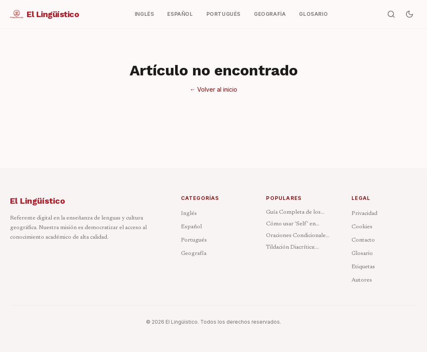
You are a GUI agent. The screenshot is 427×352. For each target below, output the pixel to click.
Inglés (189, 214)
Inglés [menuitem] (144, 14)
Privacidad (364, 214)
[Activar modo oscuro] (409, 14)
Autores (362, 280)
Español (191, 227)
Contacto (363, 240)
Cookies (362, 227)
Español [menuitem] (180, 14)
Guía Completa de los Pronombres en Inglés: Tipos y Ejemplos (295, 213)
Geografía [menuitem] (270, 14)
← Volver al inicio (213, 89)
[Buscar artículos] (391, 14)
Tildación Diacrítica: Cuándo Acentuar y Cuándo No (290, 248)
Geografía (193, 254)
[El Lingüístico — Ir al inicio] (44, 14)
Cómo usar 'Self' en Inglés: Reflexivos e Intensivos (291, 224)
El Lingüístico (37, 201)
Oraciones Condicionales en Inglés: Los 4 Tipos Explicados (297, 236)
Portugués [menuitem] (223, 14)
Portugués (194, 240)
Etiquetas (363, 267)
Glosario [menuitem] (313, 14)
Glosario (362, 254)
